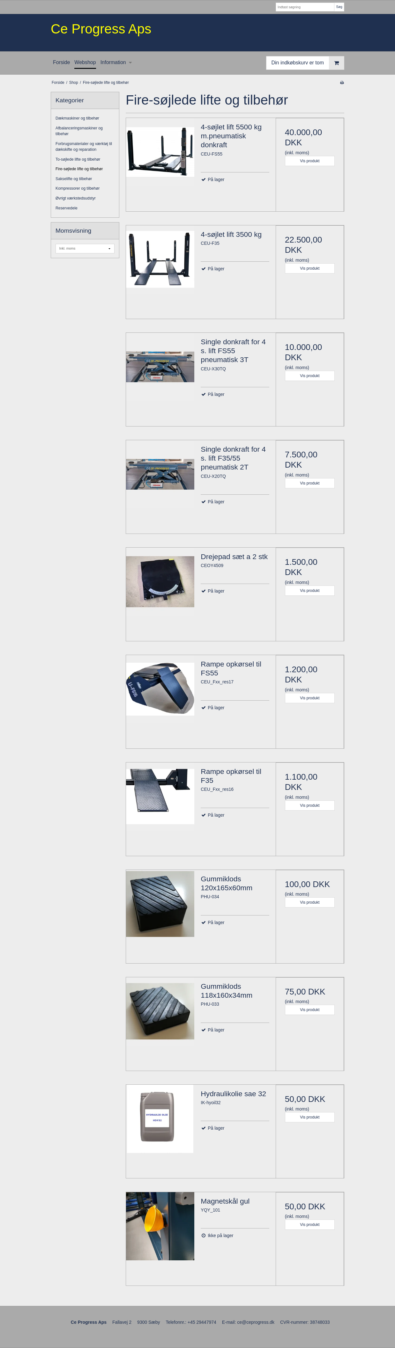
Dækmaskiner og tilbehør (77, 118)
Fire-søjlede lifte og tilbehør (79, 169)
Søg (339, 7)
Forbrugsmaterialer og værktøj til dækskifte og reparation (84, 147)
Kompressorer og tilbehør (78, 188)
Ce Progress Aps (101, 28)
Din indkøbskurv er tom (308, 62)
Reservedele (67, 208)
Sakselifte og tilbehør (74, 179)
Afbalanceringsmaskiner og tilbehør (79, 131)
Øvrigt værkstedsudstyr (76, 198)
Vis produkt (309, 161)
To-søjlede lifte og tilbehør (78, 159)
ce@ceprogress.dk (255, 1322)
